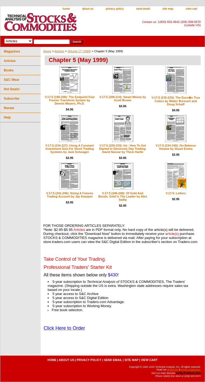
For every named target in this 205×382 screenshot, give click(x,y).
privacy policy (115, 8)
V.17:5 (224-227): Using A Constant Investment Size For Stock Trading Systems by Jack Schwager (69, 149)
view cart (191, 8)
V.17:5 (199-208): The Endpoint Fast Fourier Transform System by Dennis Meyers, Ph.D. (69, 100)
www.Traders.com (188, 372)
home (66, 8)
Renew (9, 108)
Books (9, 70)
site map (168, 8)
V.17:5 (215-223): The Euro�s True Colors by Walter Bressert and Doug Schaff (175, 101)
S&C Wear (11, 80)
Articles (59, 51)
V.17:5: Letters (176, 193)
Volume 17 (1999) (79, 51)
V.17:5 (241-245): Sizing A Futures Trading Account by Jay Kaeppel (69, 195)
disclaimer (172, 369)
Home (47, 51)
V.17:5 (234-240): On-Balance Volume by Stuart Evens (175, 147)
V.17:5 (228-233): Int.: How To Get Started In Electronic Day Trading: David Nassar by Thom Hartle (123, 149)
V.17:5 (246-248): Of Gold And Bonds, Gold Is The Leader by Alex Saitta (122, 196)
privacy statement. (191, 369)
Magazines (12, 51)
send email (143, 8)
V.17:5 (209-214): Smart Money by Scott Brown (122, 98)
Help (7, 117)
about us (88, 8)
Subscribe (11, 98)
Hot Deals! (12, 89)
